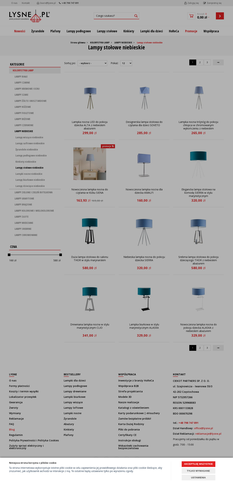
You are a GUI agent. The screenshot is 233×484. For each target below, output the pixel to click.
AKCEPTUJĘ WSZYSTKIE (198, 464)
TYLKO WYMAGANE (198, 470)
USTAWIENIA (198, 477)
